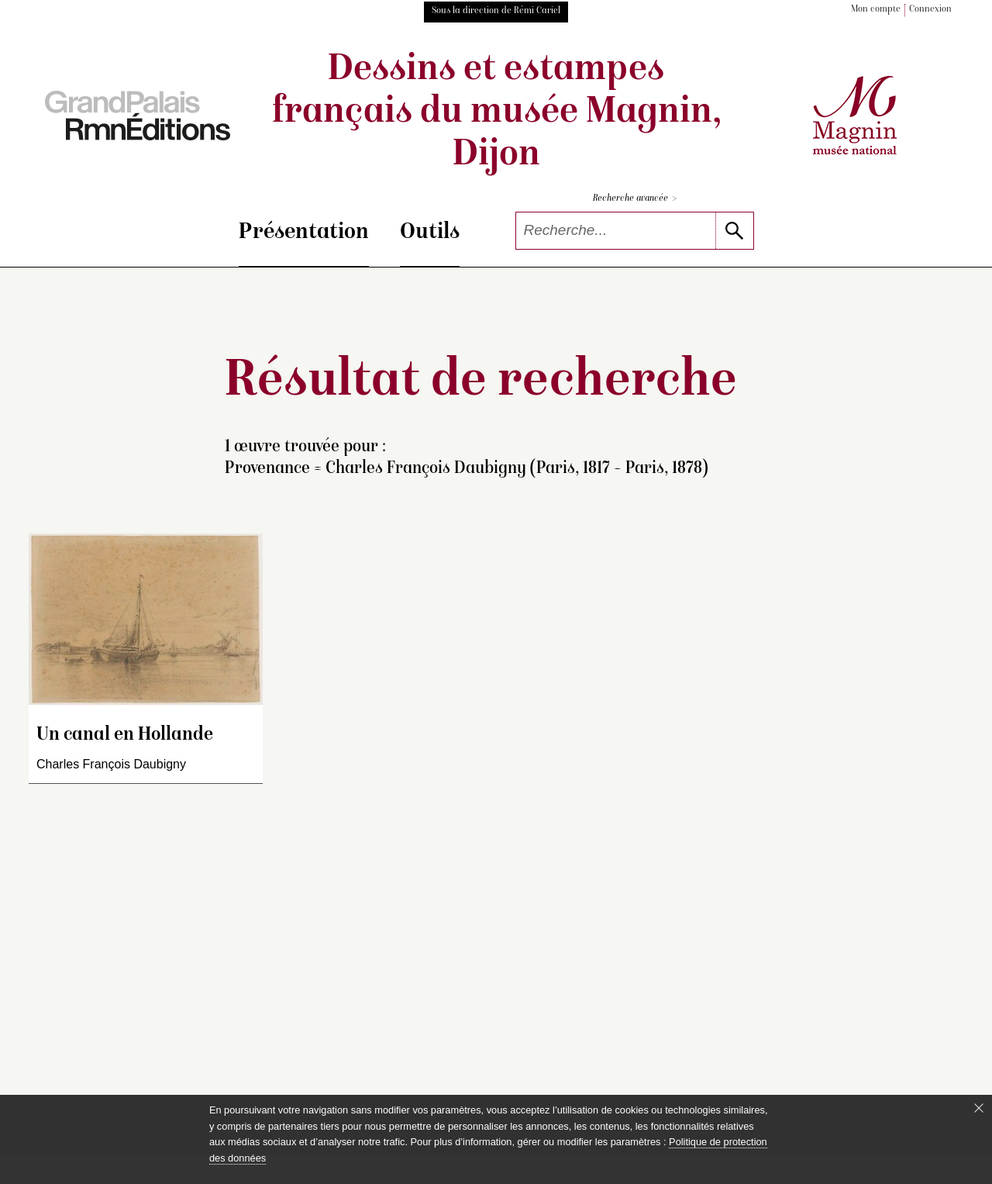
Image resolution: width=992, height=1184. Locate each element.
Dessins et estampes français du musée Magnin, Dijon (496, 113)
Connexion (930, 10)
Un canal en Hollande (124, 735)
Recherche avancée (635, 199)
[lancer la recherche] (734, 230)
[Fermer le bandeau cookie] (979, 1108)
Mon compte (876, 10)
